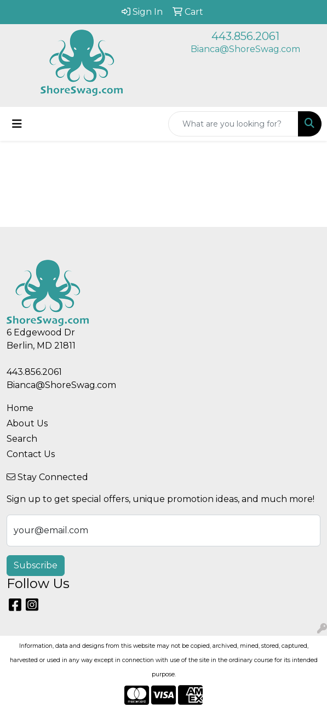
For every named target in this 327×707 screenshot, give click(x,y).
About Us (27, 423)
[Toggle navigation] (16, 124)
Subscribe (36, 565)
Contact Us (31, 454)
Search (22, 439)
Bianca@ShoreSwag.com (245, 49)
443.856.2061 (245, 36)
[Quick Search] (233, 123)
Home (20, 408)
